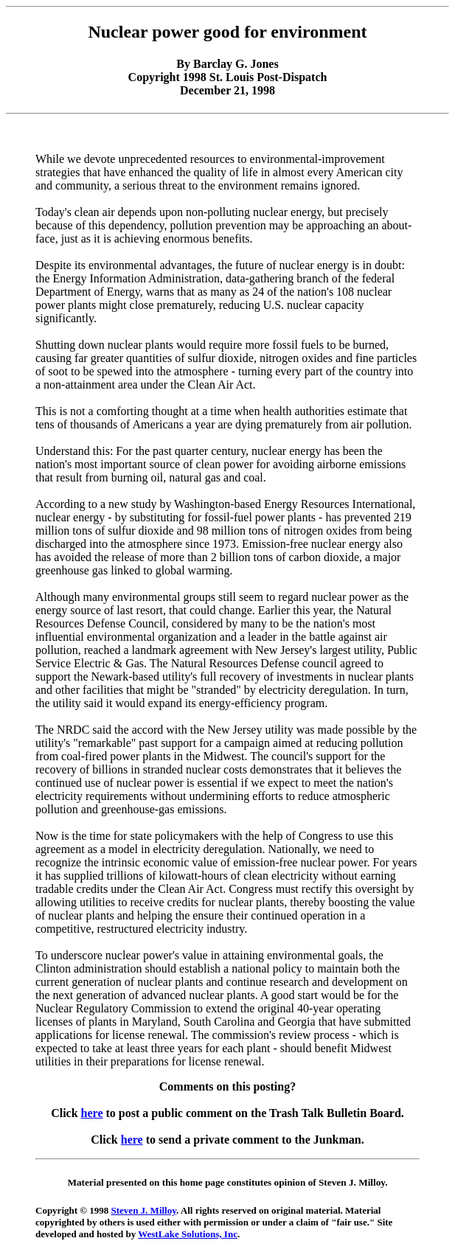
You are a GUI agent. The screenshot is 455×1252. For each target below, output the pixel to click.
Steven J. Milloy (143, 1210)
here (92, 1113)
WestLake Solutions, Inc (187, 1233)
